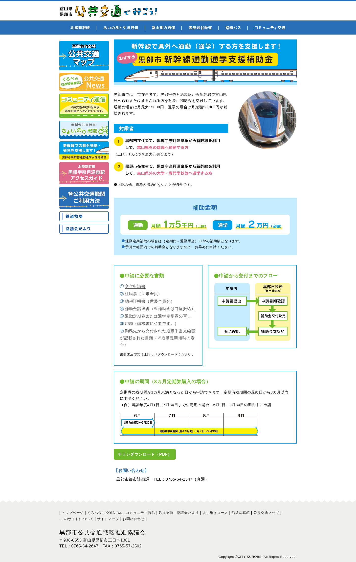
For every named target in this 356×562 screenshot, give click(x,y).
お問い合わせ (134, 519)
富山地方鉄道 (163, 27)
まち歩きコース (215, 513)
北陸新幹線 (80, 27)
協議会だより (188, 513)
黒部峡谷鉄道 (200, 27)
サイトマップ (108, 519)
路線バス (233, 27)
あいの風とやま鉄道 (120, 27)
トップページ (73, 513)
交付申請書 (135, 286)
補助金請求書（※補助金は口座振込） (160, 309)
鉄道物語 (166, 513)
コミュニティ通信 (140, 513)
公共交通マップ (266, 513)
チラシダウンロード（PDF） (145, 454)
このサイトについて (77, 519)
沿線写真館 (241, 513)
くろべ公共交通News (104, 513)
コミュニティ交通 (269, 27)
